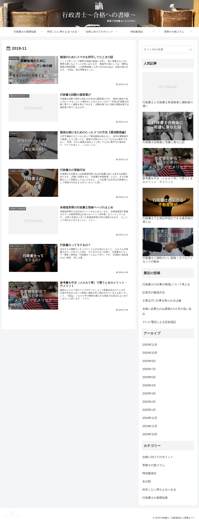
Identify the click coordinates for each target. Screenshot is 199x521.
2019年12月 (149, 417)
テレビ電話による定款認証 (159, 322)
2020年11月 (149, 344)
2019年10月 (149, 434)
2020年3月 (149, 393)
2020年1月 (149, 409)
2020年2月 (149, 401)
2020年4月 (149, 385)
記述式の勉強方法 (153, 292)
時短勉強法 (149, 473)
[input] (168, 49)
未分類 (146, 481)
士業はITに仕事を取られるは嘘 (161, 300)
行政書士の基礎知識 (155, 497)
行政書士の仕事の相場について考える (166, 284)
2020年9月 (149, 361)
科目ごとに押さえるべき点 (159, 489)
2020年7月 (149, 369)
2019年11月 (149, 426)
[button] (191, 50)
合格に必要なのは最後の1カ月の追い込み (167, 311)
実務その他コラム (153, 465)
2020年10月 (149, 352)
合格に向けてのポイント (157, 456)
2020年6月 (149, 377)
